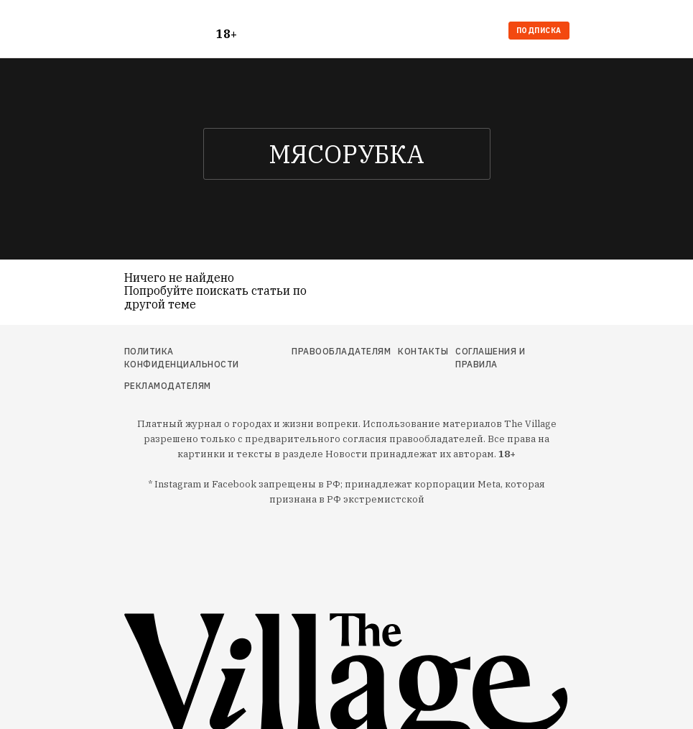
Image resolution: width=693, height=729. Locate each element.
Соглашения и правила (490, 358)
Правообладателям (341, 351)
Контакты (423, 351)
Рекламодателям (167, 385)
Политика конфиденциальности (181, 358)
